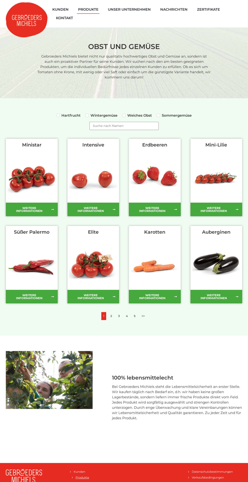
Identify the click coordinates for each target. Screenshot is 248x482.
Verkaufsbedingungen (208, 477)
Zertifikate (208, 9)
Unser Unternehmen (129, 9)
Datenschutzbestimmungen (212, 471)
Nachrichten (174, 9)
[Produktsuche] (124, 126)
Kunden (60, 9)
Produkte (88, 9)
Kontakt (64, 18)
